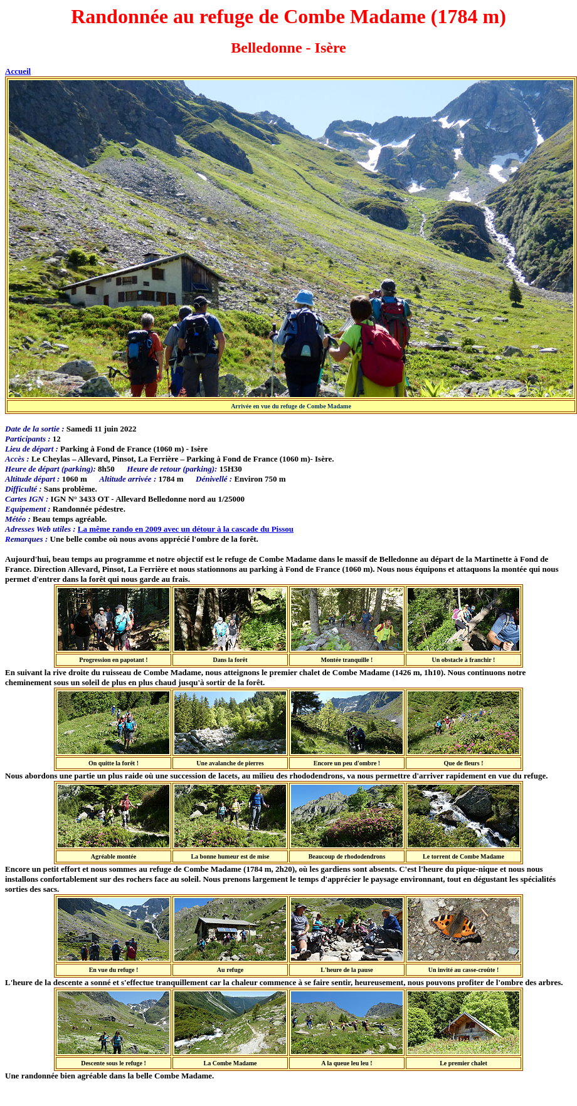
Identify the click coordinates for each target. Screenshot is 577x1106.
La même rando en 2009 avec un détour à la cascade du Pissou (186, 529)
